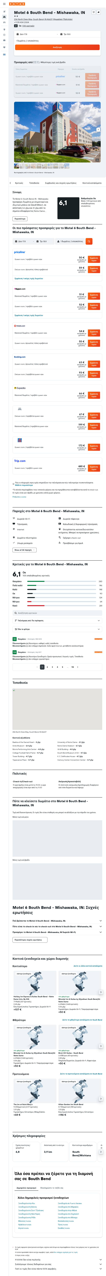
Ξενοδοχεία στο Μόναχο (67, 1217)
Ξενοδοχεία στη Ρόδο (27, 1217)
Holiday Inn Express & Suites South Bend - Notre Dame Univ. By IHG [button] (34, 997)
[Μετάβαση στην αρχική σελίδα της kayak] (17, 3)
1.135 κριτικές (28, 26)
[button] (4, 4)
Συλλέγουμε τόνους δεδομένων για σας (58, 1264)
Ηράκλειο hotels (24, 1224)
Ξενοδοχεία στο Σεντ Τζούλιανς (31, 1210)
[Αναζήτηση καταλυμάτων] (4, 16)
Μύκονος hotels (24, 1221)
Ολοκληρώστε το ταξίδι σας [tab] (51, 1188)
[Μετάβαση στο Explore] (4, 29)
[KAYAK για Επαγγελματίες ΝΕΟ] (4, 40)
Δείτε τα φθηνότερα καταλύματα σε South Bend (82, 1020)
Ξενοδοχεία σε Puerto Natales (70, 1203)
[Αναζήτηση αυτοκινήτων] (4, 22)
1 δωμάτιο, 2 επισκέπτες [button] (27, 40)
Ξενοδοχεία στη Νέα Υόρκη (29, 1214)
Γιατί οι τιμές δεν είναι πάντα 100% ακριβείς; (58, 1268)
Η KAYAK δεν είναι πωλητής (58, 1259)
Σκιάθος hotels (64, 1228)
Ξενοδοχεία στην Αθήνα (67, 1210)
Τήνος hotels (63, 1224)
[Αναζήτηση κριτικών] (59, 613)
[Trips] (4, 47)
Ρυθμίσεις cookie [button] (19, 497)
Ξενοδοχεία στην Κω (26, 1203)
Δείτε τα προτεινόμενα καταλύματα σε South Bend (81, 1074)
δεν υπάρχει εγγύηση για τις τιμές (66, 1252)
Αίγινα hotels (23, 1228)
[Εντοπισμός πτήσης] (4, 34)
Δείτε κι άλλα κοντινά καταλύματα (88, 966)
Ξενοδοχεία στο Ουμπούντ (68, 1214)
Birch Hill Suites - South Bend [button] (70, 1053)
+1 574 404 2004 (21, 22)
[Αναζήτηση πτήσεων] (4, 11)
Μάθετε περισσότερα (24, 485)
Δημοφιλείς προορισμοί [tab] (26, 1188)
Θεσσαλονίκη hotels (66, 1221)
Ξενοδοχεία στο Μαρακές (68, 1207)
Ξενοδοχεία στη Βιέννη (27, 1207)
